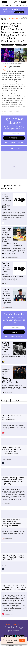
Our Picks (18, 5)
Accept (22, 640)
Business (25, 5)
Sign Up (23, 1)
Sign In (16, 1)
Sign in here (19, 142)
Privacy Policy (10, 642)
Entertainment (14, 18)
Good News (12, 5)
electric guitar (12, 88)
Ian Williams (7, 44)
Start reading (19, 12)
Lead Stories (4, 5)
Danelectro (21, 44)
